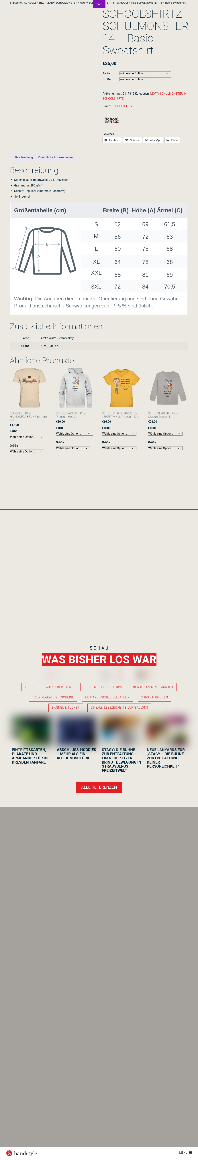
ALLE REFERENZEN (99, 787)
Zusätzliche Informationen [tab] (55, 157)
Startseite (16, 2)
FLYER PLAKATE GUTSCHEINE (53, 697)
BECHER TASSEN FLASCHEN (153, 687)
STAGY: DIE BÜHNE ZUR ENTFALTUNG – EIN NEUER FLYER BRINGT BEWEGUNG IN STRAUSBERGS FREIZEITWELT (121, 760)
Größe (107, 79)
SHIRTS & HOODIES (154, 697)
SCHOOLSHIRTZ (34, 2)
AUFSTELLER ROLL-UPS (105, 687)
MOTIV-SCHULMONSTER (61, 2)
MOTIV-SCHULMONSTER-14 (168, 93)
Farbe (106, 73)
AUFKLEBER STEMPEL (61, 687)
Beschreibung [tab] (24, 157)
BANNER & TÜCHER (65, 707)
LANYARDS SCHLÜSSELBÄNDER (107, 697)
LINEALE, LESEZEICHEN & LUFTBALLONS (119, 707)
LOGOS (30, 687)
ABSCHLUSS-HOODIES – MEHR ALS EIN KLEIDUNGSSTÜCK (76, 754)
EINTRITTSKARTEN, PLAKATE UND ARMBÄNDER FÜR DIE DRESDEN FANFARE (31, 756)
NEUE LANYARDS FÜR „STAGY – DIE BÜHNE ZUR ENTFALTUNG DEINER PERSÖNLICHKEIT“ (166, 758)
